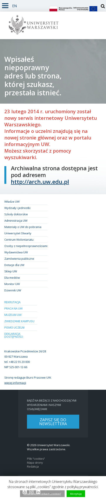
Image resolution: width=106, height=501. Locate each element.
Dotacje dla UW (14, 265)
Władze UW (12, 202)
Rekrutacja (12, 302)
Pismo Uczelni (14, 327)
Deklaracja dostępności (13, 335)
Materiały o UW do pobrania (22, 227)
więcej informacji (15, 383)
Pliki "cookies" (36, 458)
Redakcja (33, 466)
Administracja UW (15, 221)
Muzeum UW (13, 315)
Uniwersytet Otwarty (17, 233)
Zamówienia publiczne (19, 259)
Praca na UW (13, 308)
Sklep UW (10, 271)
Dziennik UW (12, 290)
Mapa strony (35, 462)
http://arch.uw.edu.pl (40, 182)
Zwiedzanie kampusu (19, 321)
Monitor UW (12, 284)
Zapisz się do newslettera (53, 421)
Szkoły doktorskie (16, 214)
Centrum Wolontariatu (19, 240)
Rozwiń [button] (4, 3)
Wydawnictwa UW (16, 252)
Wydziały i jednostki (17, 208)
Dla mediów (12, 278)
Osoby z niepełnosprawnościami (25, 246)
